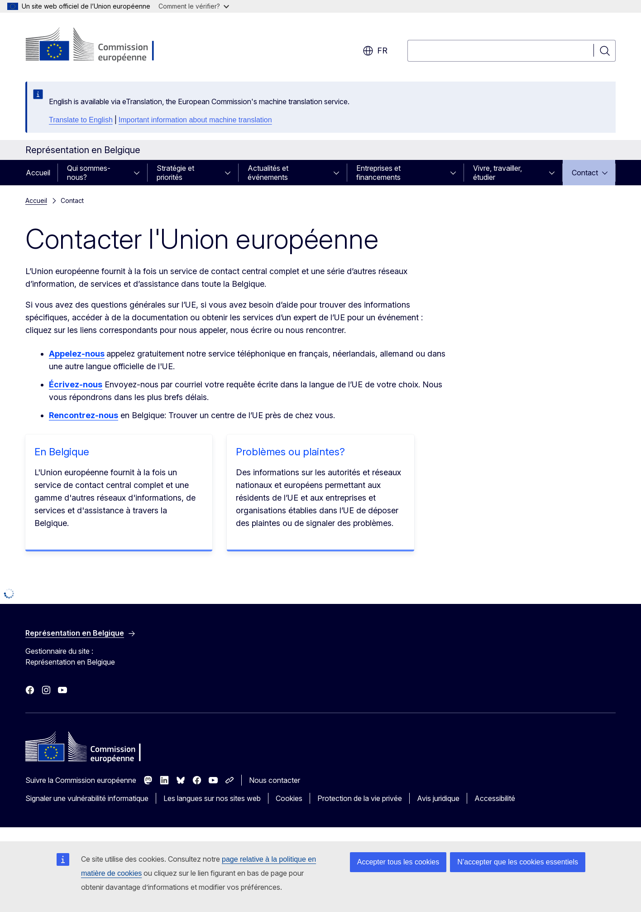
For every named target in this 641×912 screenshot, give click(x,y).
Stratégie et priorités (175, 173)
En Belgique (61, 452)
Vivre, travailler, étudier (497, 173)
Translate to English (81, 120)
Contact (585, 172)
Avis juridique (438, 798)
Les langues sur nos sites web (212, 798)
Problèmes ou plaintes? (290, 452)
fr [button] (375, 50)
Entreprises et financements (378, 173)
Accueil (38, 172)
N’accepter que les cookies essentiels (517, 862)
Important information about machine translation (195, 120)
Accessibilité (494, 798)
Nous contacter (274, 780)
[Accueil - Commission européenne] (98, 45)
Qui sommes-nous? (88, 173)
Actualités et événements (268, 173)
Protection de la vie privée (359, 798)
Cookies (289, 798)
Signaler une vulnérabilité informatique (86, 798)
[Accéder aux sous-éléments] (139, 172)
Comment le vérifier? (193, 6)
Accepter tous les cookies (398, 862)
